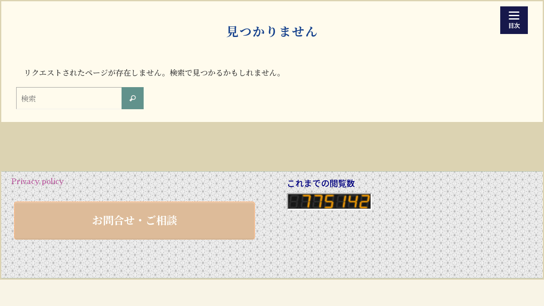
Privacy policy (37, 181)
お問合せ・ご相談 (134, 219)
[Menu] (514, 20)
